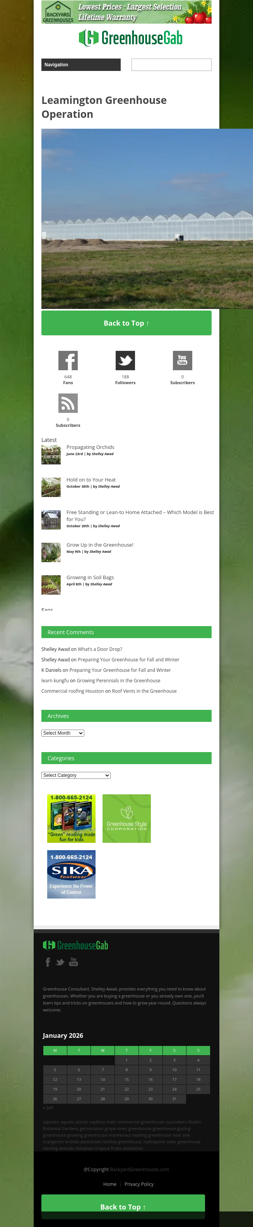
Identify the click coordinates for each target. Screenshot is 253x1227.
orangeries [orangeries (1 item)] (53, 1141)
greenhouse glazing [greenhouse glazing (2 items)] (172, 1128)
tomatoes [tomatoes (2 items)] (84, 1148)
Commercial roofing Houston (72, 691)
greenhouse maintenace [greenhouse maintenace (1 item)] (107, 1135)
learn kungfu (55, 680)
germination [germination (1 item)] (91, 1128)
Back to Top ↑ (126, 323)
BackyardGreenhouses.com (139, 1169)
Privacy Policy (139, 1184)
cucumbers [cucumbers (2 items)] (176, 1122)
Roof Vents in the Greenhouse (144, 691)
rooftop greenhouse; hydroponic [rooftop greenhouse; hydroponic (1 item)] (134, 1141)
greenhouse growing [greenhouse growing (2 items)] (63, 1135)
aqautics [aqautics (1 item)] (51, 1122)
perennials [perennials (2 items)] (90, 1141)
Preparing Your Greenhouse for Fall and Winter (128, 659)
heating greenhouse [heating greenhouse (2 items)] (151, 1135)
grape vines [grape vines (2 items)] (116, 1128)
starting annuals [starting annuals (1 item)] (58, 1148)
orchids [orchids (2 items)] (72, 1141)
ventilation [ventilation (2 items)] (132, 1148)
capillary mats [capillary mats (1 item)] (102, 1122)
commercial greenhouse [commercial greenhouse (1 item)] (140, 1122)
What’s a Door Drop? (100, 649)
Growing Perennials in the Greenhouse (119, 680)
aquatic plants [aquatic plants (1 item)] (74, 1122)
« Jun (48, 1107)
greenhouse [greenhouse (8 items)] (140, 1128)
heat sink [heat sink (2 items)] (181, 1135)
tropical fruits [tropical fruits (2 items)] (108, 1148)
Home (109, 1184)
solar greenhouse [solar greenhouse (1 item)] (184, 1141)
